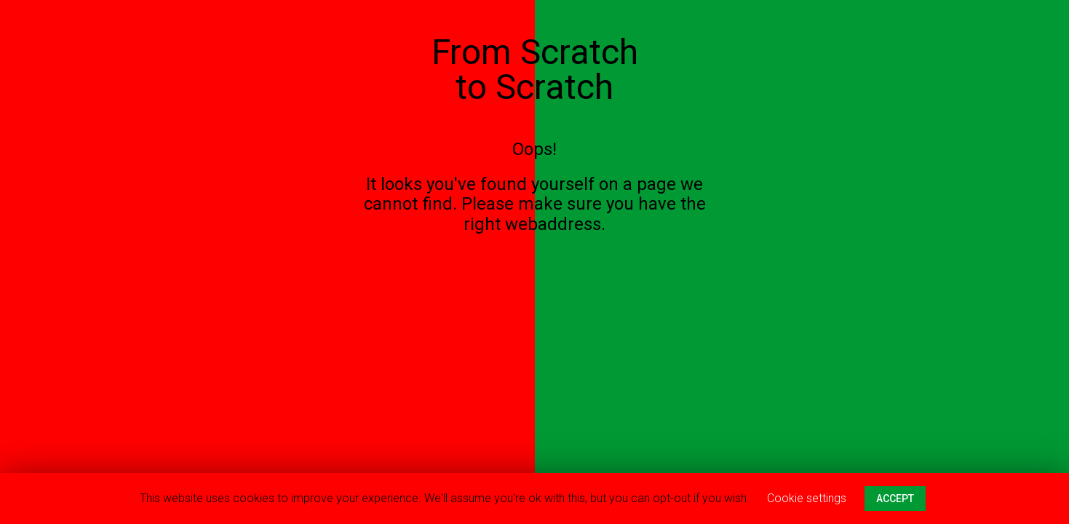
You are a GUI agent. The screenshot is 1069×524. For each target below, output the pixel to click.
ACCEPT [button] (895, 498)
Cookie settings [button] (806, 498)
